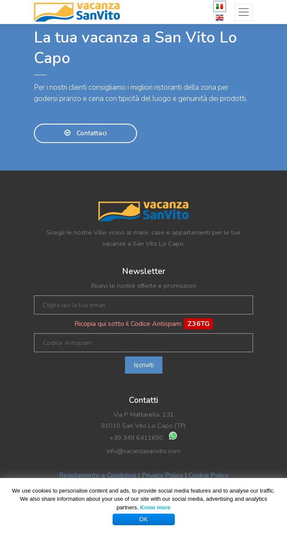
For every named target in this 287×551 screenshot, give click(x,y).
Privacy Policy (162, 475)
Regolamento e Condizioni (97, 475)
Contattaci (85, 133)
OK (143, 519)
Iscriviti (144, 365)
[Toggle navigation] (244, 12)
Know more (155, 507)
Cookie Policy (209, 475)
